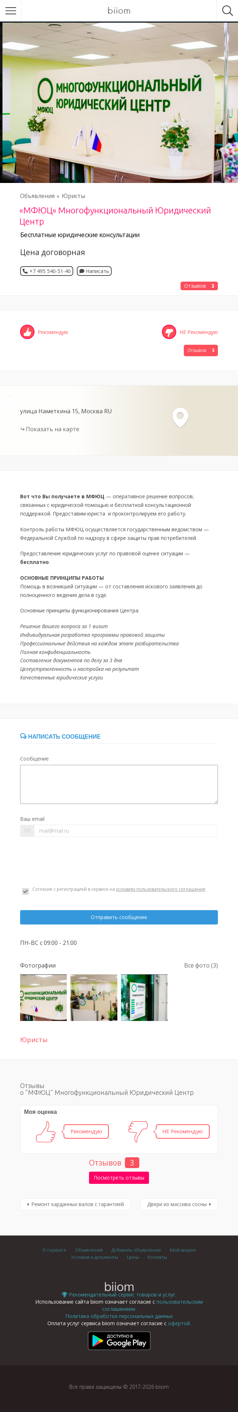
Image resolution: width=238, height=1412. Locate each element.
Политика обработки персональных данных (119, 1316)
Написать (94, 271)
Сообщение (34, 758)
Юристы (73, 196)
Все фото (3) (201, 965)
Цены (133, 1257)
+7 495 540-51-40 (50, 271)
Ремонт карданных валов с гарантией (77, 1204)
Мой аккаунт (183, 1250)
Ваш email (32, 818)
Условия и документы (94, 1257)
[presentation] (74, 862)
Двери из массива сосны (177, 1204)
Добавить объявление (136, 1250)
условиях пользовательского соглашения (160, 889)
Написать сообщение (60, 737)
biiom (119, 11)
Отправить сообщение (119, 917)
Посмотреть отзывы (119, 1177)
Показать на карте (52, 429)
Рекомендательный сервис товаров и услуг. (119, 1294)
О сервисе (54, 1250)
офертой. (179, 1323)
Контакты (157, 1257)
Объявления (37, 196)
